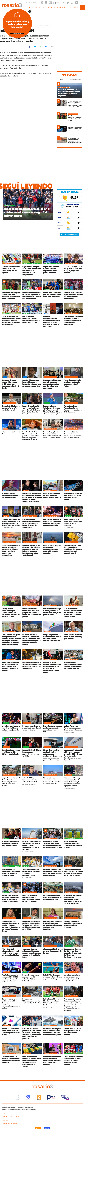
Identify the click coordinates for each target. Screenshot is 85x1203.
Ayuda (4, 1118)
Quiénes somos (7, 1114)
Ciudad (44, 8)
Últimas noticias (34, 8)
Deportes (65, 8)
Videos (76, 8)
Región (50, 8)
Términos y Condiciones (10, 1116)
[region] (42, 17)
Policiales (57, 8)
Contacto (5, 1121)
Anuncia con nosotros (9, 1123)
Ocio (71, 8)
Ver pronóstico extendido (69, 234)
